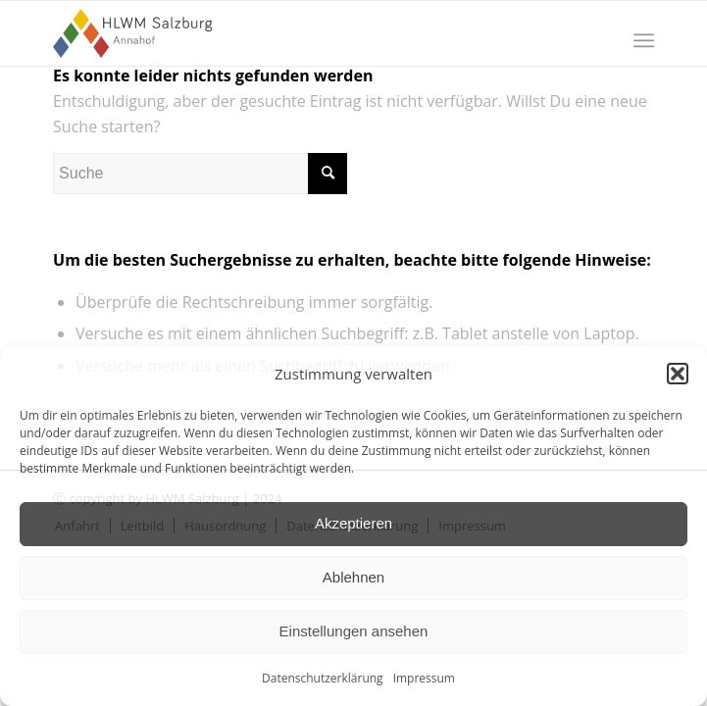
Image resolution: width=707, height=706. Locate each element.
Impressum (424, 678)
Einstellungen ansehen (354, 631)
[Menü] (643, 40)
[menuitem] (643, 40)
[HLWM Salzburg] (293, 33)
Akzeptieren (353, 523)
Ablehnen (353, 577)
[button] (677, 373)
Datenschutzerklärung (322, 678)
